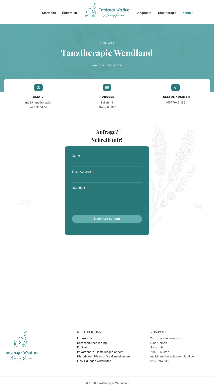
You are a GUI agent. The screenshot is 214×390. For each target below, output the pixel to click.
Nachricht (79, 188)
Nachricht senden (107, 219)
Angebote (144, 13)
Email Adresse (82, 172)
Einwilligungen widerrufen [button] (94, 361)
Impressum (84, 338)
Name (76, 156)
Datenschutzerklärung (92, 343)
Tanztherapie (167, 13)
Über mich (69, 13)
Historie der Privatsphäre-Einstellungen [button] (103, 356)
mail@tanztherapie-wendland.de (172, 356)
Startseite (49, 13)
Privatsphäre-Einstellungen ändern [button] (100, 352)
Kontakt (188, 13)
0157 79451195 (160, 361)
